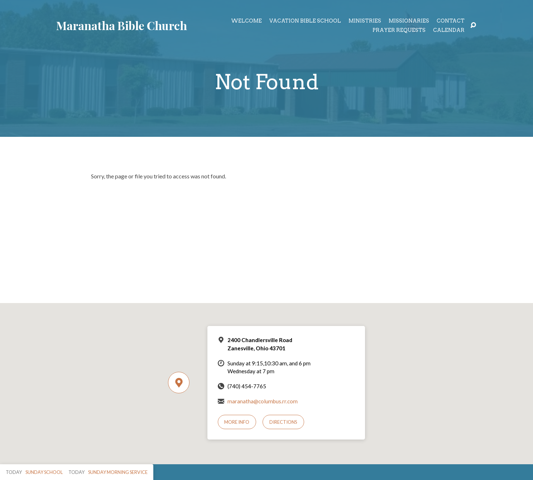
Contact (451, 20)
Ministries (365, 20)
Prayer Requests (399, 30)
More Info (236, 422)
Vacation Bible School (305, 20)
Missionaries (409, 20)
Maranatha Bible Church (121, 25)
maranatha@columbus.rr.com (262, 401)
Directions (283, 422)
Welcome (246, 20)
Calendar (449, 30)
